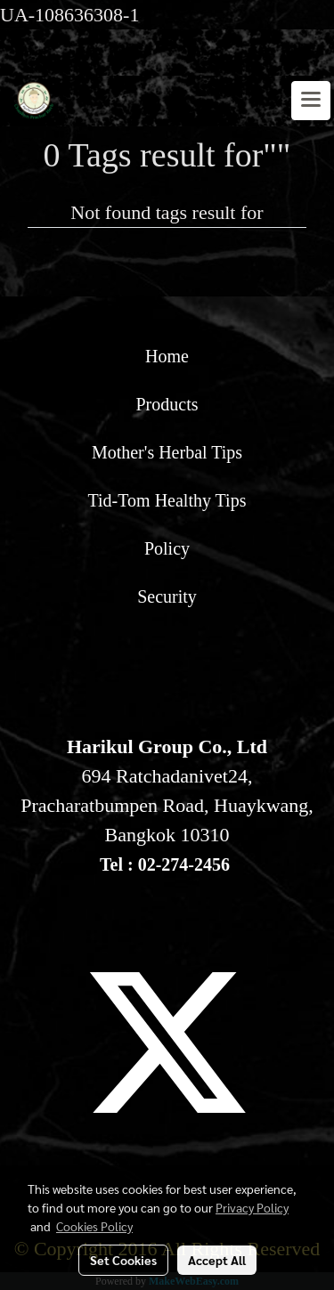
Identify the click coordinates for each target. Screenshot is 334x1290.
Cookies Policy (94, 1226)
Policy (167, 548)
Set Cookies (123, 1260)
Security (167, 596)
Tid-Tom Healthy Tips (167, 500)
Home (167, 356)
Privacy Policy (252, 1207)
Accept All (217, 1260)
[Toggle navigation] (310, 100)
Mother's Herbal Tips (167, 452)
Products (167, 404)
